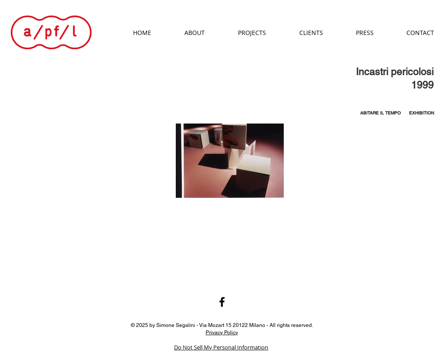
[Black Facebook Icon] (222, 301)
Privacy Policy (222, 332)
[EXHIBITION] (421, 113)
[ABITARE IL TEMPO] (380, 113)
